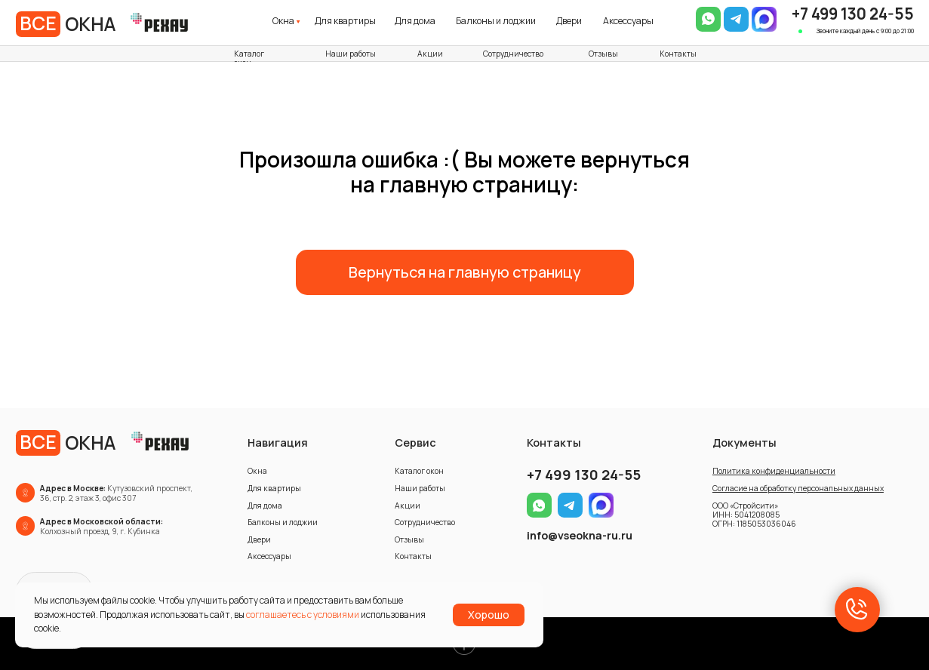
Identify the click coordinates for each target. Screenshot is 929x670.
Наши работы (350, 53)
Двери (569, 20)
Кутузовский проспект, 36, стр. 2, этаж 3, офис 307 (116, 493)
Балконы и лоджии (496, 20)
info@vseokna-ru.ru (579, 535)
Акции (430, 53)
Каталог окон (249, 58)
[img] (764, 19)
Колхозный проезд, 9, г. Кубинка (101, 526)
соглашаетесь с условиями (302, 614)
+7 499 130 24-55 (853, 13)
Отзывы (603, 53)
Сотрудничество (513, 53)
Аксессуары (628, 20)
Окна (283, 20)
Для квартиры (345, 20)
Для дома (415, 20)
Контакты (678, 53)
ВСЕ (38, 23)
